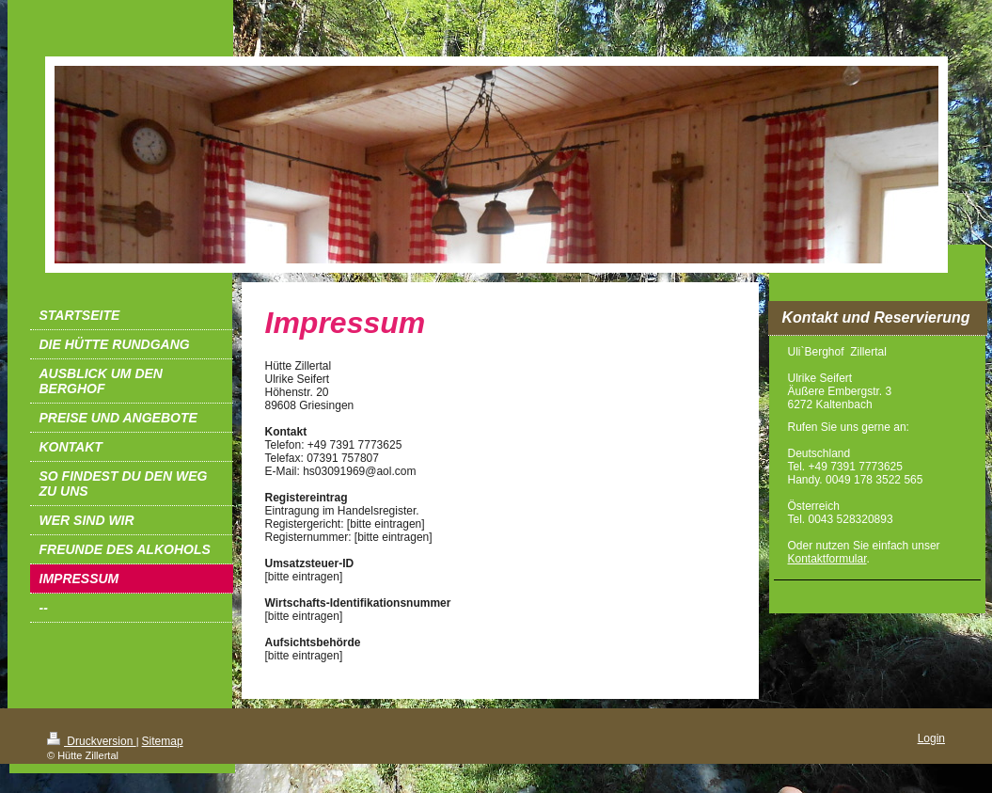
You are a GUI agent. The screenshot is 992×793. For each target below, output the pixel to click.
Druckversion (91, 741)
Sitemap (162, 741)
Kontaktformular (827, 558)
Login (931, 738)
